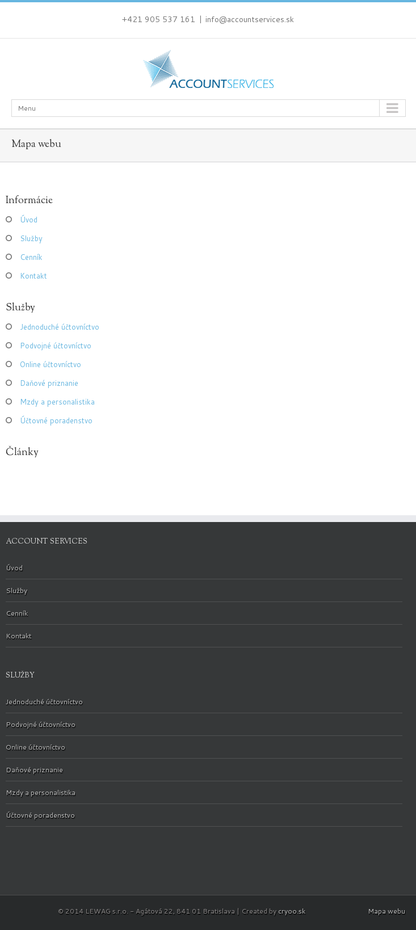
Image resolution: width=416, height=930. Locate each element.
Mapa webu (386, 911)
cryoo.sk (291, 911)
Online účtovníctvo (50, 364)
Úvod (28, 219)
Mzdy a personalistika (57, 402)
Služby (31, 238)
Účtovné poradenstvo (56, 420)
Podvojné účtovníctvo (55, 345)
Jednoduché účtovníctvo (59, 327)
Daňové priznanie (49, 383)
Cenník (31, 257)
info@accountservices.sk (249, 19)
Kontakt (33, 276)
